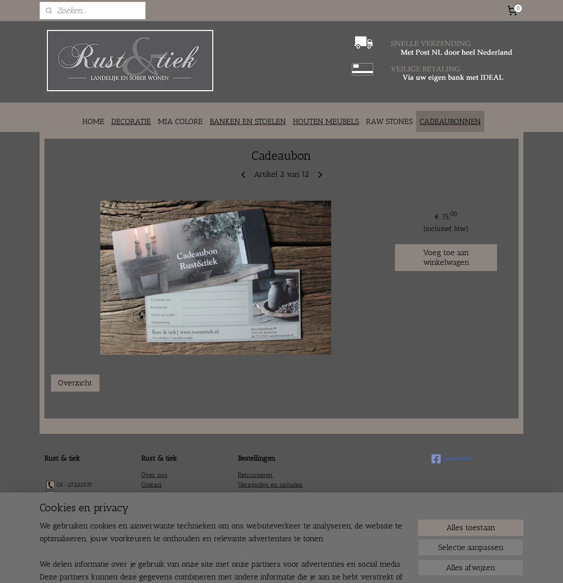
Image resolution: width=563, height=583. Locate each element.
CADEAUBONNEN (450, 121)
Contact (151, 484)
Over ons (154, 475)
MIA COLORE (180, 121)
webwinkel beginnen (295, 567)
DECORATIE (131, 121)
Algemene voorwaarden (272, 504)
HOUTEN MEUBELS (326, 121)
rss (268, 567)
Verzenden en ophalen (270, 484)
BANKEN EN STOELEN (248, 121)
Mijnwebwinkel (362, 567)
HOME (93, 121)
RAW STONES (389, 121)
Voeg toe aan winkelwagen (446, 257)
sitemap (253, 567)
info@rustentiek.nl (82, 495)
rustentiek (451, 459)
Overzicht (75, 383)
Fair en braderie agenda (175, 514)
